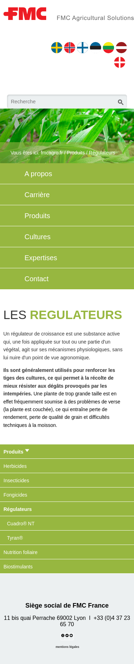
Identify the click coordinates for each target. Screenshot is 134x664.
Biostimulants (18, 566)
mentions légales (67, 647)
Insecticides (16, 480)
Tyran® (15, 538)
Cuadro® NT (21, 523)
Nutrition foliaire (20, 552)
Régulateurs (102, 152)
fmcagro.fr (52, 152)
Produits (76, 152)
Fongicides (15, 495)
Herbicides (15, 466)
